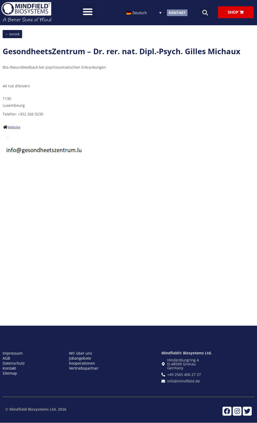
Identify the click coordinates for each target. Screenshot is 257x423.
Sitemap (10, 373)
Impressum (13, 353)
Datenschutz (14, 363)
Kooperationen (82, 363)
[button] (88, 11)
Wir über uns (80, 353)
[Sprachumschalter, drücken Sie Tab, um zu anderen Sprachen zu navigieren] (143, 12)
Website (14, 127)
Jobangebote (80, 358)
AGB (6, 358)
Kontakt (9, 368)
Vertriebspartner (83, 368)
